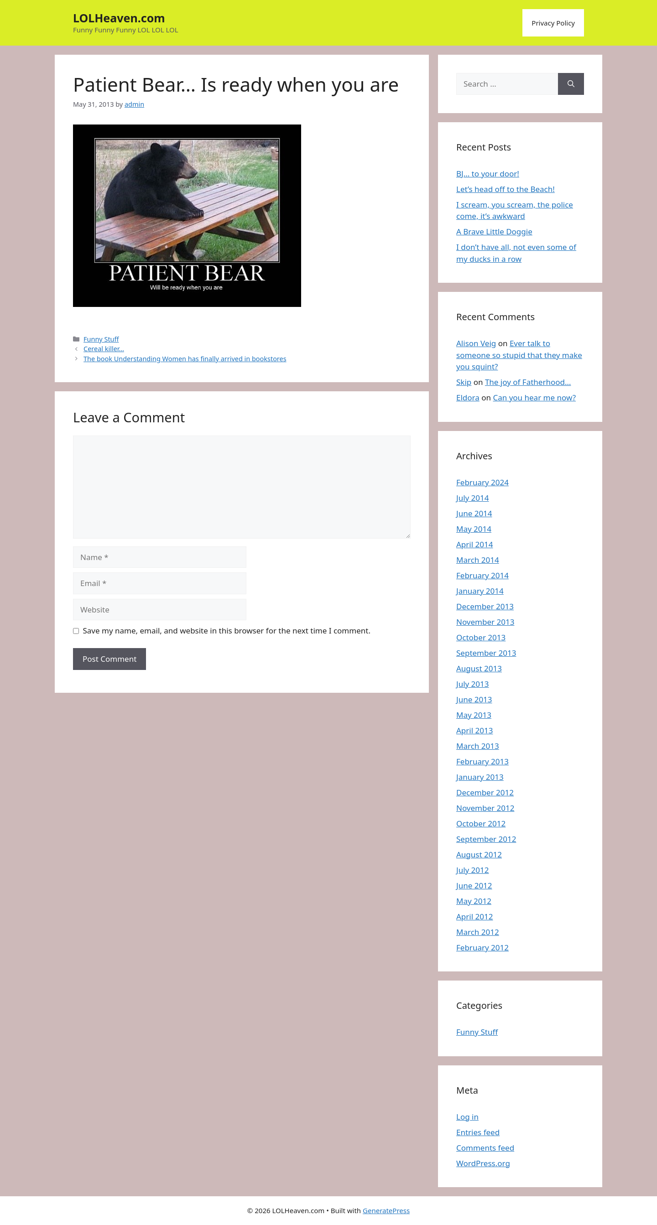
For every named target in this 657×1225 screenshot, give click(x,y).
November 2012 (485, 808)
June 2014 (474, 513)
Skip (463, 382)
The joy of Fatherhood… (528, 382)
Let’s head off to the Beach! (505, 189)
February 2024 (482, 482)
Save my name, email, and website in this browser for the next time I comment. (226, 630)
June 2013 (474, 699)
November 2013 (485, 622)
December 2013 (485, 606)
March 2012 (477, 932)
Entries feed (478, 1132)
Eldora (468, 397)
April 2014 (474, 544)
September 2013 (486, 653)
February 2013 (482, 761)
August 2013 (479, 668)
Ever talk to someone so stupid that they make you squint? (519, 355)
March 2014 (477, 560)
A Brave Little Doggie (494, 231)
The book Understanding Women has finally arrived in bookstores (185, 358)
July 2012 (472, 870)
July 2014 (472, 498)
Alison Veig (476, 343)
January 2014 (480, 591)
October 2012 (481, 823)
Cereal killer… (103, 348)
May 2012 (473, 901)
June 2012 (474, 885)
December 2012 (485, 792)
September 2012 (486, 839)
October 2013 (481, 637)
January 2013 (480, 777)
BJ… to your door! (487, 173)
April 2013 (474, 730)
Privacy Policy (553, 22)
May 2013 (473, 715)
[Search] (571, 84)
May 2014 (473, 529)
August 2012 (479, 854)
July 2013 (472, 684)
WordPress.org (483, 1163)
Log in (467, 1116)
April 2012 (474, 916)
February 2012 (482, 947)
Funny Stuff (101, 339)
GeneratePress (386, 1210)
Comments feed (485, 1147)
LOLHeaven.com (119, 18)
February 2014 (482, 575)
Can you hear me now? (534, 397)
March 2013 (477, 746)
